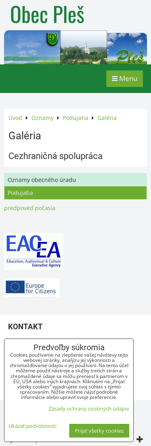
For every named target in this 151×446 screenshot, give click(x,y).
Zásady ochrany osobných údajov (89, 408)
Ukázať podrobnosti (32, 426)
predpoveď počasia (30, 208)
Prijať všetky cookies (99, 430)
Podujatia (20, 192)
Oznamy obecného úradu (42, 180)
